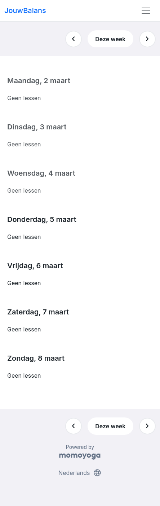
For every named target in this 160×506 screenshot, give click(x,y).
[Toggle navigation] (146, 11)
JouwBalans (25, 10)
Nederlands (80, 472)
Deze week (110, 39)
